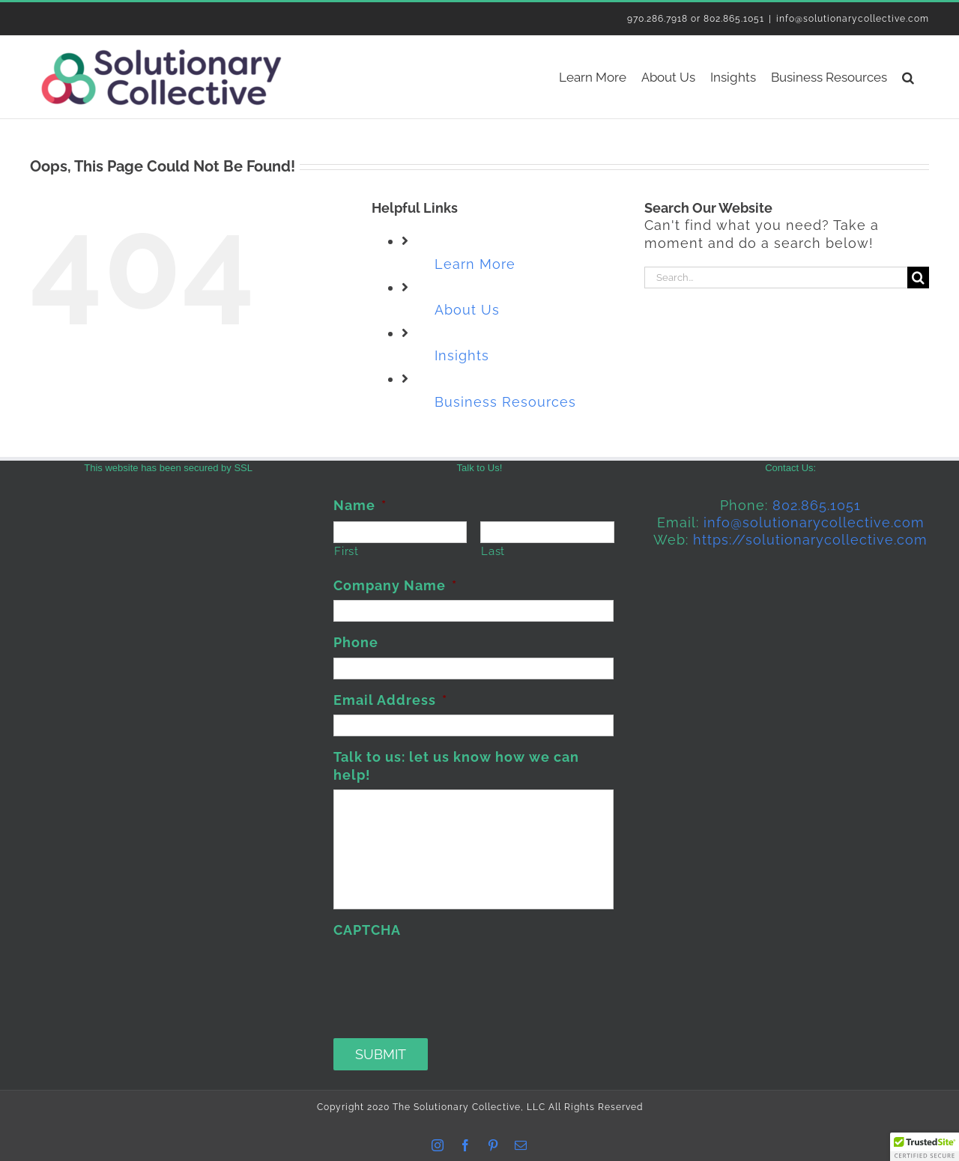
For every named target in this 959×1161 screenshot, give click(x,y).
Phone (355, 642)
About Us (467, 310)
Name (360, 505)
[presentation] (447, 974)
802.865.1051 (816, 505)
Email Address (390, 700)
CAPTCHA (367, 930)
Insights (462, 355)
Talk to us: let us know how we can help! (456, 765)
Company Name (395, 585)
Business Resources (505, 402)
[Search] (918, 277)
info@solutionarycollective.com (852, 18)
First (346, 551)
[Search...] (775, 277)
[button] (908, 77)
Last (493, 551)
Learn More (475, 264)
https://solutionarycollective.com (810, 540)
